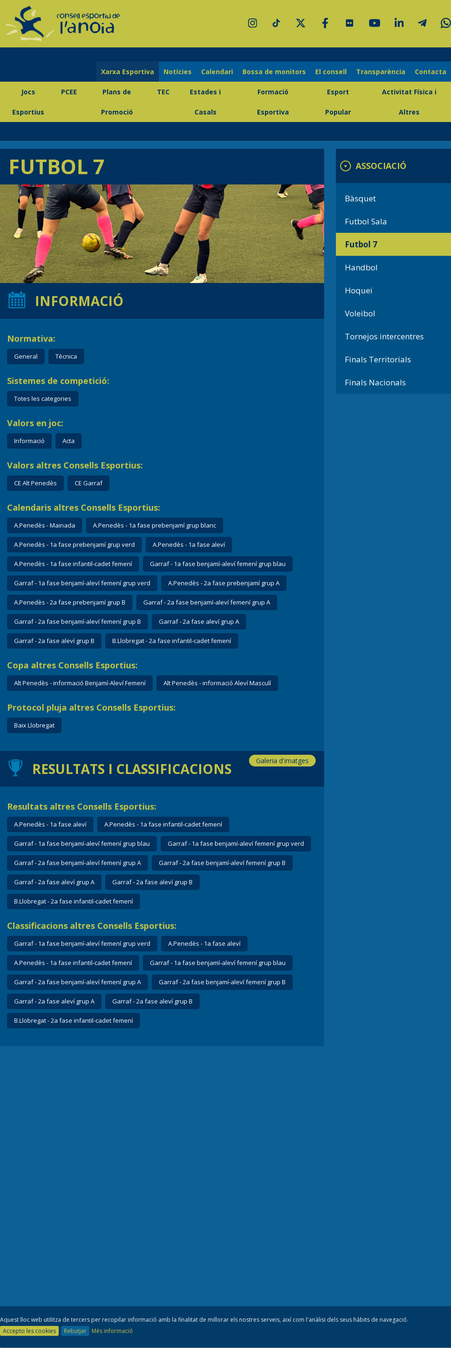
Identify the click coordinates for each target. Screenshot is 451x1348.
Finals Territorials (378, 359)
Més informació (112, 1331)
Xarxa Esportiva (127, 71)
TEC (163, 91)
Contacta (430, 71)
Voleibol (360, 313)
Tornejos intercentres (384, 336)
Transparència (380, 71)
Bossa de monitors (274, 71)
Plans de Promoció (117, 101)
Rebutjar (75, 1331)
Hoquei (359, 290)
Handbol (361, 267)
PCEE (69, 91)
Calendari (217, 71)
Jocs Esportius (28, 101)
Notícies (177, 71)
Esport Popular (338, 101)
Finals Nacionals (375, 382)
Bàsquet (360, 198)
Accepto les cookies (29, 1331)
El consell (331, 71)
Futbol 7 (361, 244)
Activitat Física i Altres (409, 101)
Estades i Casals (205, 101)
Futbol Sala (366, 221)
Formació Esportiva (273, 101)
